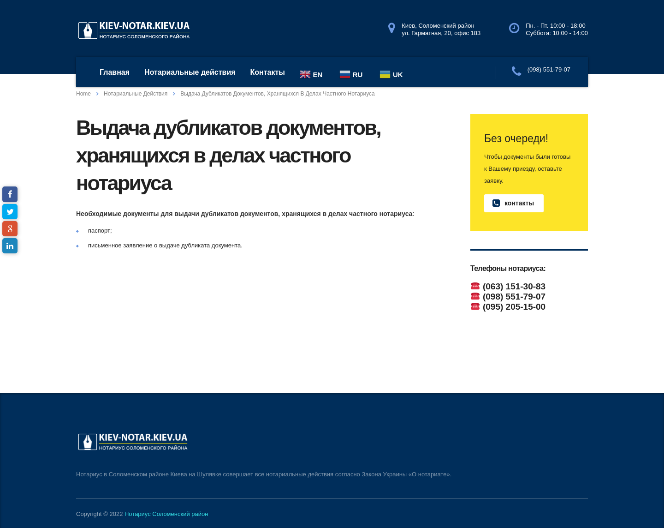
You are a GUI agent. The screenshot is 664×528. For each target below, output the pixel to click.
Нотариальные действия (189, 72)
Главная (115, 72)
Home (83, 93)
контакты (513, 203)
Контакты (267, 72)
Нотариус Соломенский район (166, 513)
